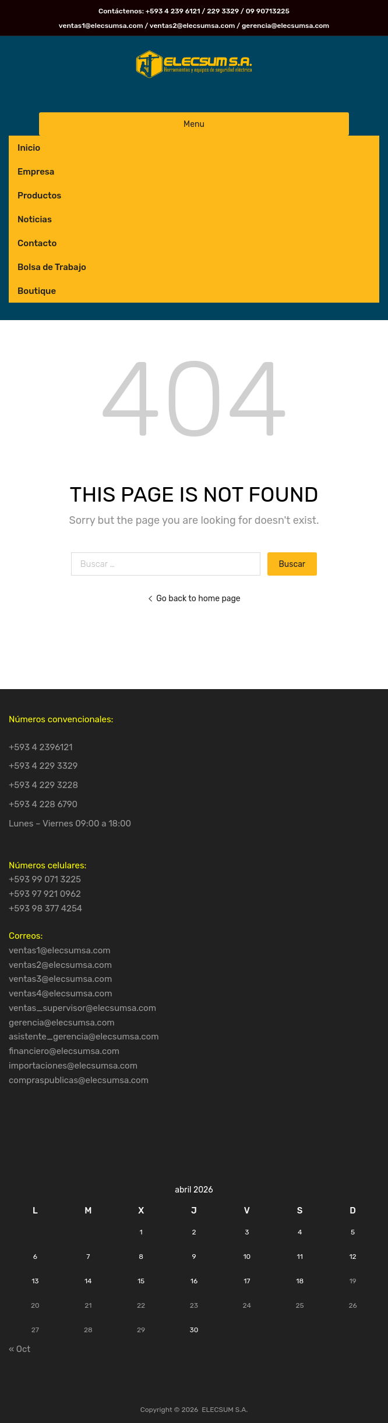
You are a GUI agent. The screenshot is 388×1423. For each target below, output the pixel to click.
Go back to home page (193, 598)
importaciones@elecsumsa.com (73, 1065)
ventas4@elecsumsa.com (60, 993)
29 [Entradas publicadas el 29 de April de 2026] (141, 1330)
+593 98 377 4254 (45, 908)
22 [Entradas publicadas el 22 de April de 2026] (141, 1305)
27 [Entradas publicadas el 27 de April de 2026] (35, 1330)
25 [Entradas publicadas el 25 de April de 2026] (300, 1305)
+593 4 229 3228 (43, 785)
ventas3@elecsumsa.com (60, 979)
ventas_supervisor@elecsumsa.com (82, 1008)
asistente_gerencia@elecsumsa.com (84, 1036)
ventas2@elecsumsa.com (60, 965)
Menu (194, 124)
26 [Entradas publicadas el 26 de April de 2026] (352, 1305)
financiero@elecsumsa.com (64, 1051)
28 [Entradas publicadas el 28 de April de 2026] (88, 1330)
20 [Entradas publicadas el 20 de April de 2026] (35, 1305)
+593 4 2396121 (41, 747)
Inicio (28, 148)
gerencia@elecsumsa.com (62, 1022)
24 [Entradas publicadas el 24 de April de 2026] (247, 1305)
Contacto (37, 243)
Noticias (34, 219)
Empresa (35, 171)
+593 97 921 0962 (45, 894)
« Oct (19, 1349)
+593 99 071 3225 (45, 879)
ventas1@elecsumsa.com (60, 950)
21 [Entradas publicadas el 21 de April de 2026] (87, 1305)
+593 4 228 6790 (43, 804)
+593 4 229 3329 (43, 766)
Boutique (36, 291)
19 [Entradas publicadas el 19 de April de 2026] (352, 1281)
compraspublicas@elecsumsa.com (79, 1080)
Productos (39, 195)
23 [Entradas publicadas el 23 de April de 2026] (194, 1305)
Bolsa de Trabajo (51, 267)
